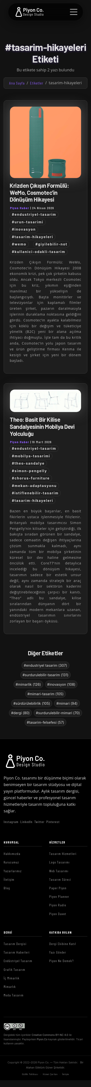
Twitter (39, 822)
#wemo (19, 244)
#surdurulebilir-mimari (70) (58, 713)
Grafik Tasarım (14, 969)
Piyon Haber (19, 208)
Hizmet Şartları (50, 1074)
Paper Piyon (57, 888)
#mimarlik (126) (28, 684)
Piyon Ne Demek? (61, 961)
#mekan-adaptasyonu (34, 486)
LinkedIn (26, 822)
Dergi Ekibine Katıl (62, 944)
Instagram (11, 822)
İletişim (9, 879)
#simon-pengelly (29, 471)
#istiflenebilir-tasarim (35, 493)
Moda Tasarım (14, 995)
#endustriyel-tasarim (34, 214)
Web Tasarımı (58, 871)
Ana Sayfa (17, 83)
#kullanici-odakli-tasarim (38, 252)
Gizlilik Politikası (30, 1074)
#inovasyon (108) (61, 684)
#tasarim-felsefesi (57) (45, 722)
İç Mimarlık (11, 978)
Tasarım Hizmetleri (62, 854)
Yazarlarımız (13, 871)
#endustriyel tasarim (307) (45, 665)
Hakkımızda (12, 854)
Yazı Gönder (57, 952)
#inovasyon (24, 229)
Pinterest (53, 822)
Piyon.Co (42, 1039)
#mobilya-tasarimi (31, 456)
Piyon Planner (59, 896)
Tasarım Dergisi (15, 944)
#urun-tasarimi (27, 222)
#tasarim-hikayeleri (32, 237)
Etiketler (36, 83)
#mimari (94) (66, 703)
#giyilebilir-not (51, 244)
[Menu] (73, 12)
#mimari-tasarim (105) (45, 694)
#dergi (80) (20, 713)
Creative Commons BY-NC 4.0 (50, 1034)
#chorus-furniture (31, 478)
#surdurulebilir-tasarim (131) (45, 675)
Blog (7, 888)
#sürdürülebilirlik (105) (31, 703)
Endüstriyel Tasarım (18, 961)
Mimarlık (10, 986)
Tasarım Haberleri (17, 952)
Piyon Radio (57, 905)
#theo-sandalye (28, 463)
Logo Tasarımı (59, 862)
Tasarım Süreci (60, 879)
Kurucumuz (11, 862)
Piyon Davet (57, 914)
